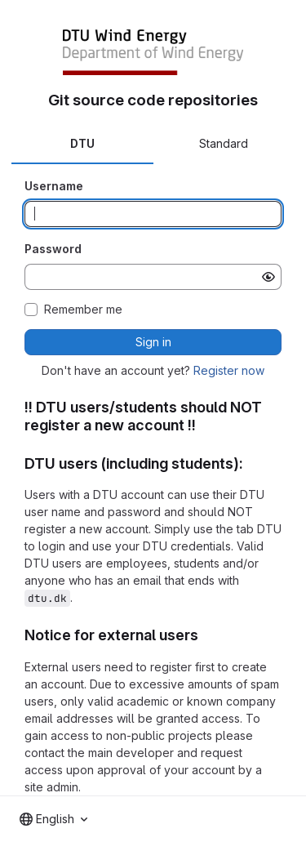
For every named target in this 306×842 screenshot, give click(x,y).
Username (53, 186)
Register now (228, 370)
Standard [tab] (223, 143)
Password (53, 249)
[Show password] (268, 277)
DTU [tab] (82, 143)
